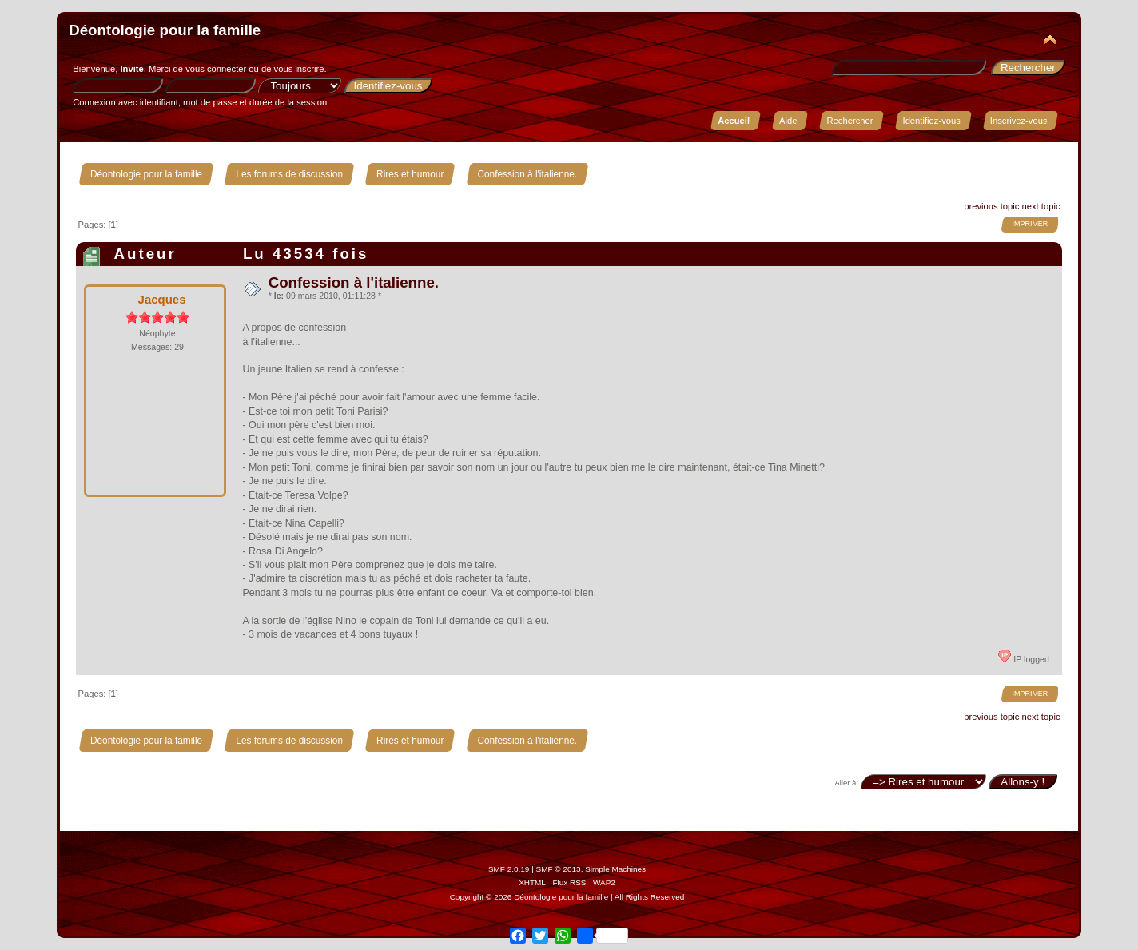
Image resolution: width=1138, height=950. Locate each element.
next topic (1041, 206)
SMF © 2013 (558, 869)
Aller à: (846, 782)
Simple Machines (615, 869)
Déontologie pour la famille (165, 30)
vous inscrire (299, 69)
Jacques (162, 299)
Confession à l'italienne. (354, 282)
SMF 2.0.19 (509, 869)
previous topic (991, 206)
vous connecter (215, 69)
